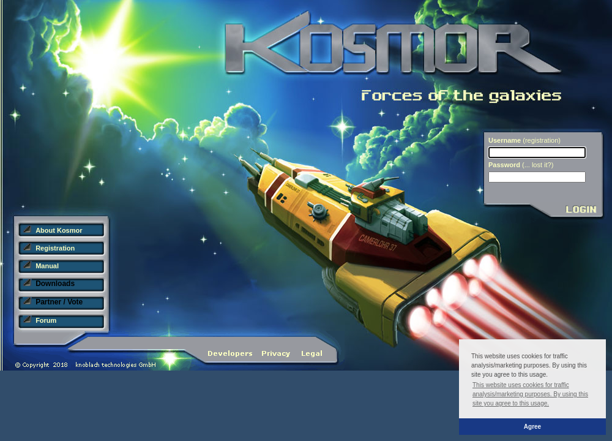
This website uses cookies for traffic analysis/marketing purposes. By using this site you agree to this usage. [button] (530, 394)
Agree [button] (532, 426)
